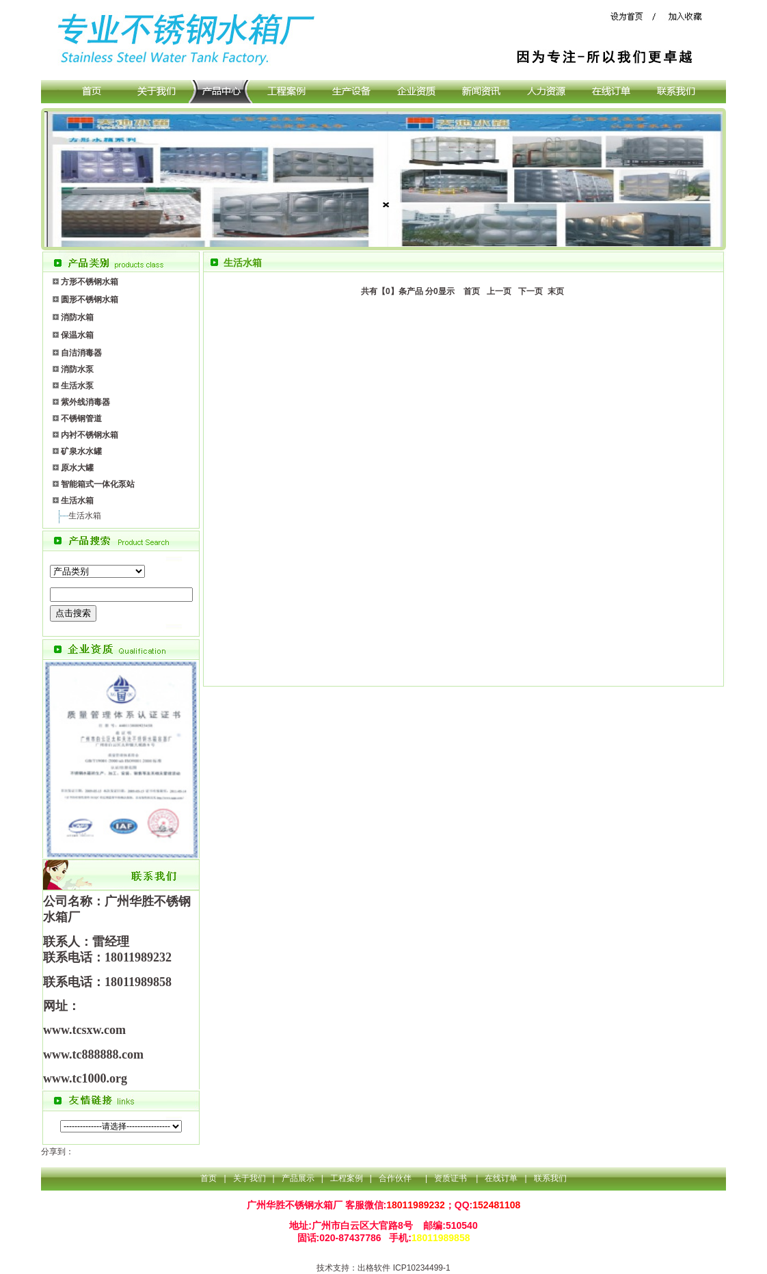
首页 (469, 291)
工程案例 (346, 1178)
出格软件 (374, 1268)
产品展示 (298, 1178)
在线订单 (501, 1178)
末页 (554, 291)
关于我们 (249, 1178)
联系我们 (550, 1178)
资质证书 (451, 1178)
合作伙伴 (395, 1178)
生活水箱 (84, 515)
